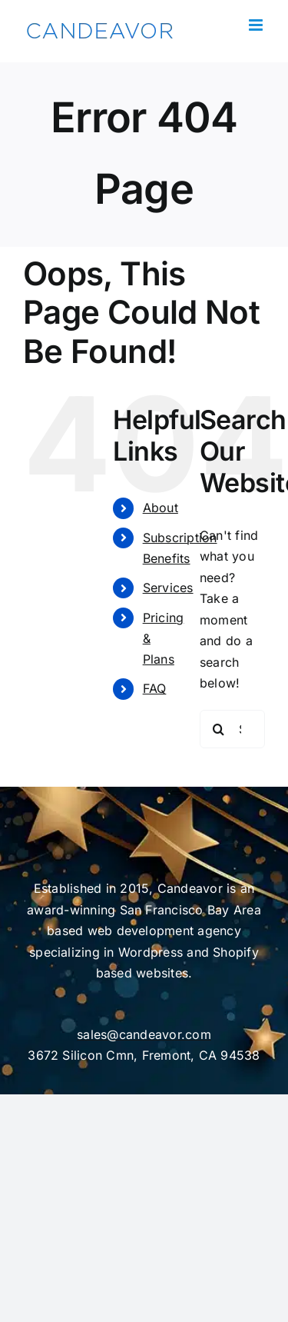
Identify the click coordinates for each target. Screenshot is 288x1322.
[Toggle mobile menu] (257, 25)
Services (168, 587)
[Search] (219, 729)
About (160, 507)
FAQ (155, 688)
